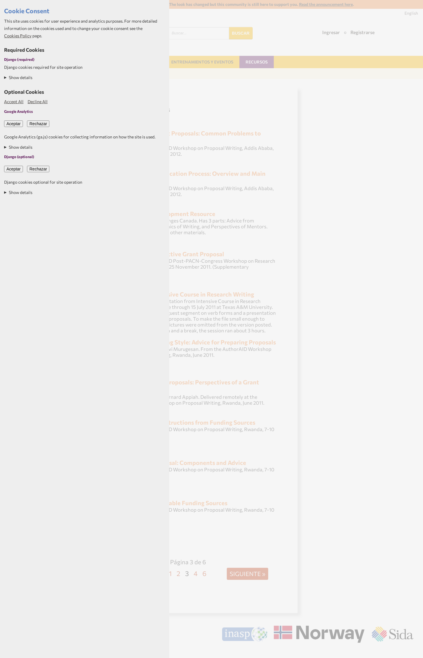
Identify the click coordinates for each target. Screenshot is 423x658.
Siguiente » (247, 573)
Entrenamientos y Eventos (202, 61)
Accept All (14, 101)
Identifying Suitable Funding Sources (176, 502)
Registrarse (362, 32)
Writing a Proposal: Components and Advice (186, 462)
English (411, 13)
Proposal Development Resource (170, 213)
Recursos (257, 61)
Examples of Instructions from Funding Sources (190, 422)
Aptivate (408, 651)
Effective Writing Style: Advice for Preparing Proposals (201, 342)
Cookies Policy (17, 35)
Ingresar (331, 32)
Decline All (38, 101)
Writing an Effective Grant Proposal (175, 253)
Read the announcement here (326, 4)
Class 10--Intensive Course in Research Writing (190, 294)
